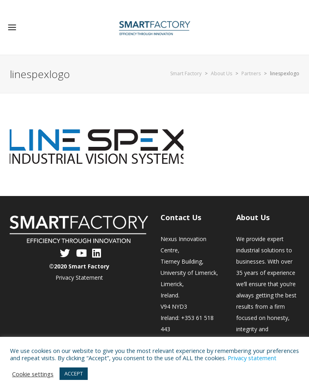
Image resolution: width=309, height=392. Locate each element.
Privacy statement (252, 358)
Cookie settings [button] (33, 374)
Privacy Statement (79, 277)
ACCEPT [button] (73, 373)
